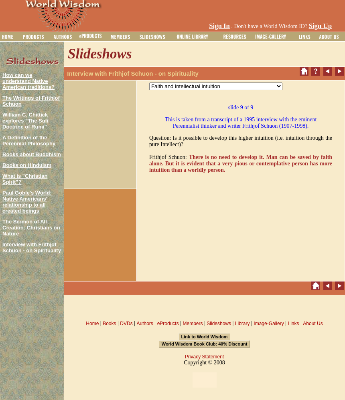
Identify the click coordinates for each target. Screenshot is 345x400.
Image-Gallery (269, 323)
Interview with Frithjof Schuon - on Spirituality (31, 247)
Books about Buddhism (31, 154)
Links (293, 323)
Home (92, 323)
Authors (144, 323)
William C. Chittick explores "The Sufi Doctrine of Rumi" (25, 121)
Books (109, 323)
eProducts (168, 323)
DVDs (126, 323)
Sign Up (320, 26)
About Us (313, 323)
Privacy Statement (204, 357)
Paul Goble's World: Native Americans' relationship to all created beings (27, 202)
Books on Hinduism (26, 165)
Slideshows (219, 323)
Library (242, 323)
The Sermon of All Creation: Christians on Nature (31, 228)
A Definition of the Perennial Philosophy (28, 141)
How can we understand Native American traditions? (28, 81)
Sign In (219, 26)
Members (193, 323)
